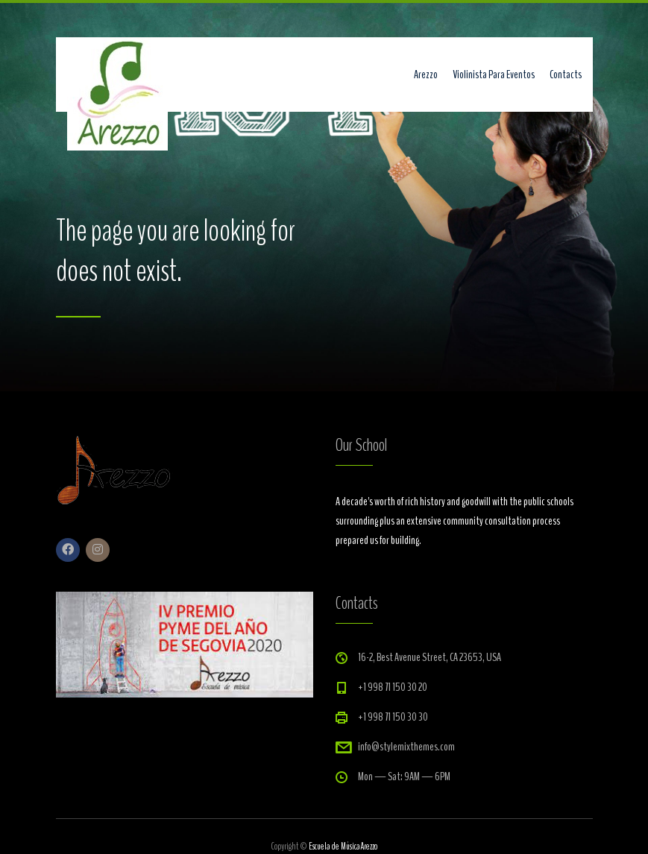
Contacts (566, 74)
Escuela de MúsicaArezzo (343, 846)
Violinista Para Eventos (494, 74)
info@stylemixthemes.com (406, 746)
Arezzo (426, 74)
